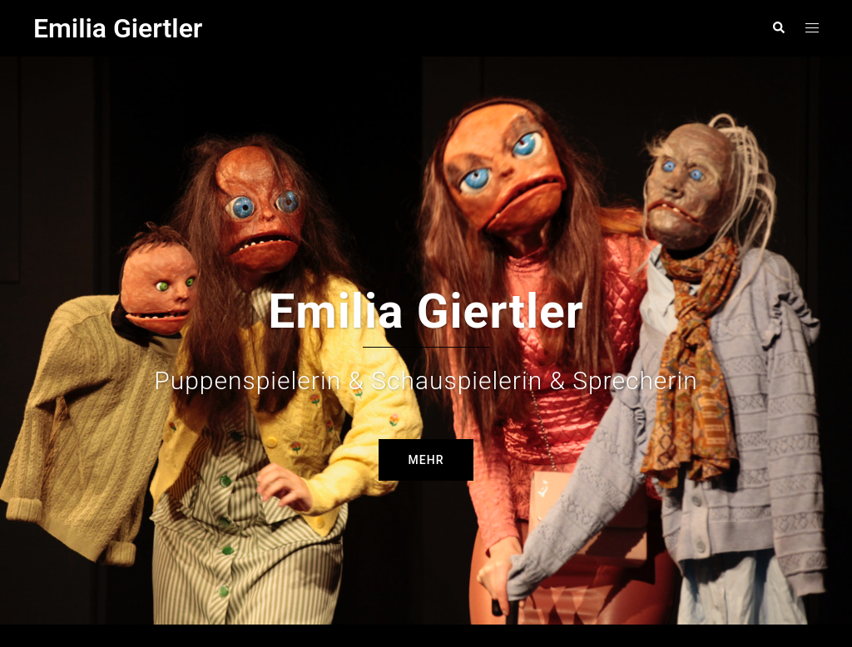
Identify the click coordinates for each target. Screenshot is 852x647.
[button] (778, 28)
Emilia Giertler (117, 28)
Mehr (426, 420)
